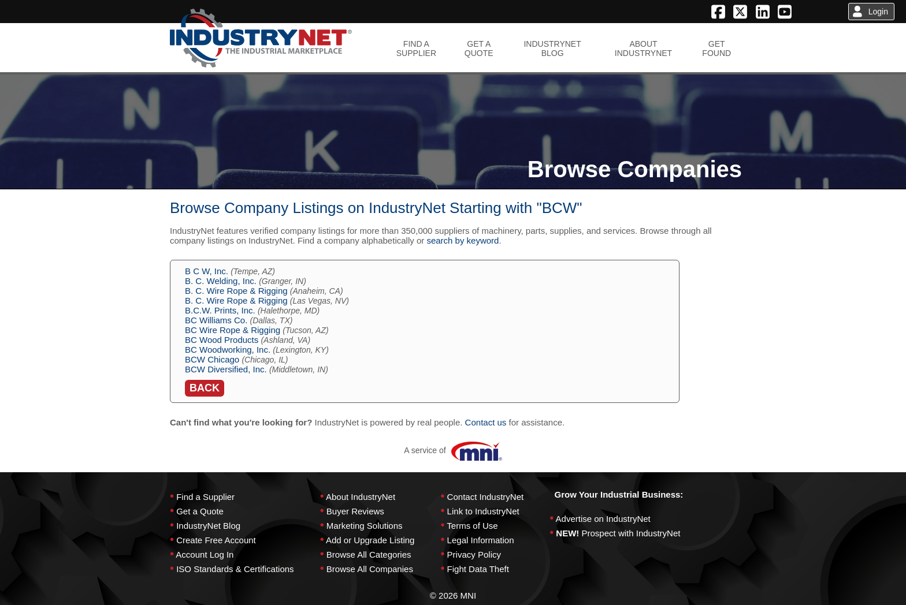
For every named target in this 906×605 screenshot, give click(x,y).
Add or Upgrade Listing (370, 540)
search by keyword (462, 240)
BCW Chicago (212, 359)
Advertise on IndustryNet (603, 519)
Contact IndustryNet (485, 497)
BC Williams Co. (216, 320)
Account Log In (204, 554)
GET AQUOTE (479, 48)
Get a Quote (200, 511)
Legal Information (480, 540)
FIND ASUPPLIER (416, 48)
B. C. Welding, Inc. (221, 281)
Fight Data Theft (478, 569)
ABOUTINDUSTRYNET (643, 48)
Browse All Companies (369, 569)
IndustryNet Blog (208, 526)
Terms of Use (472, 526)
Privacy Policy (474, 554)
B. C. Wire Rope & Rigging (236, 291)
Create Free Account (216, 540)
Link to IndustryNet (483, 511)
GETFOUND (716, 48)
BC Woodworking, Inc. (227, 349)
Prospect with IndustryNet (631, 533)
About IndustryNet (360, 497)
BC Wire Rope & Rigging (232, 330)
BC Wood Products (221, 340)
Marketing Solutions (364, 526)
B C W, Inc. (206, 271)
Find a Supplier (205, 497)
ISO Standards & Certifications (235, 569)
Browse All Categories (368, 554)
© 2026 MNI (453, 595)
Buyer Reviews (355, 511)
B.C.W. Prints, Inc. (220, 310)
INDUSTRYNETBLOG (552, 48)
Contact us (486, 422)
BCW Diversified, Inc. (226, 369)
